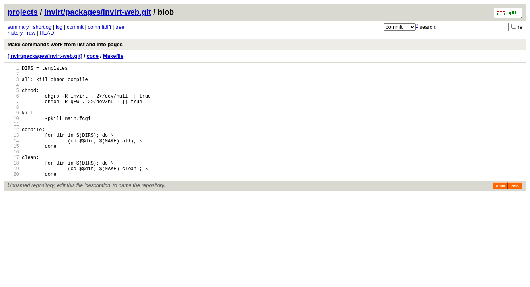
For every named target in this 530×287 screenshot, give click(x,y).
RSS (515, 210)
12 (13, 143)
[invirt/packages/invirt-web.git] (45, 56)
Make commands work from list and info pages (65, 44)
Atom (500, 210)
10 (13, 130)
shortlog (42, 27)
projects (23, 12)
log (59, 27)
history (15, 33)
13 (13, 150)
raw (31, 33)
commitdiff (99, 27)
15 (13, 164)
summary (18, 27)
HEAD (46, 33)
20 (13, 198)
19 (13, 191)
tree (119, 27)
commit (75, 27)
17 (13, 177)
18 (13, 184)
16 (13, 170)
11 (13, 137)
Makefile (113, 56)
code (93, 56)
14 (13, 157)
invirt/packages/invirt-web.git (97, 12)
